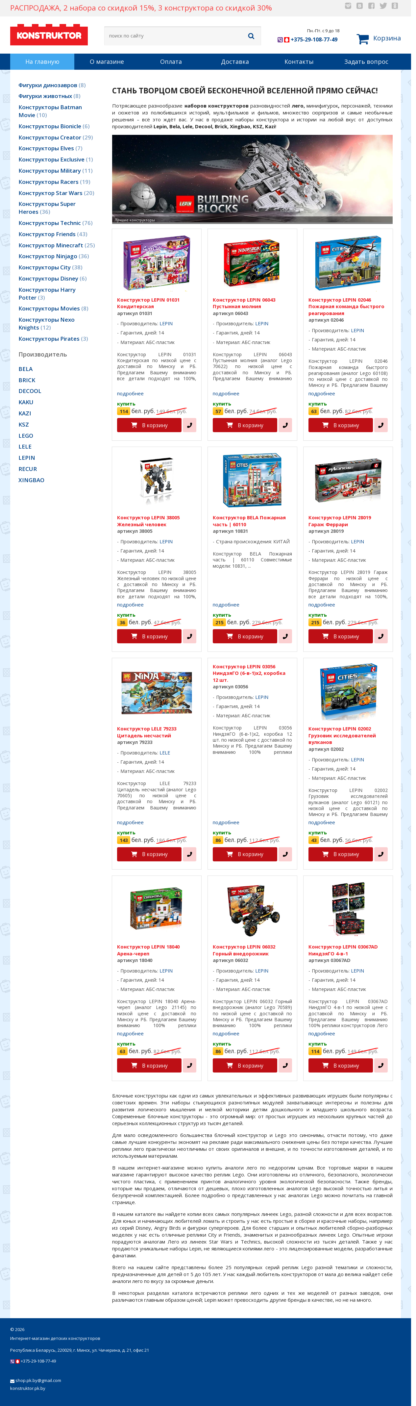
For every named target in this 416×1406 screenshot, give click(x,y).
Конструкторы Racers (54, 181)
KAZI (24, 413)
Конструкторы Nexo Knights (46, 323)
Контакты (299, 61)
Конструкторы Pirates (53, 338)
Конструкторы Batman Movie (50, 111)
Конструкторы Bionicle (54, 126)
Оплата (171, 61)
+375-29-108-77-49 (307, 39)
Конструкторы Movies (53, 308)
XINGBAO (31, 480)
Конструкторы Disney (52, 278)
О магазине (107, 61)
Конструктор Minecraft (56, 245)
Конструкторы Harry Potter (47, 293)
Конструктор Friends (52, 234)
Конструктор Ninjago (53, 256)
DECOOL (29, 391)
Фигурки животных (49, 96)
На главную (42, 61)
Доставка (235, 61)
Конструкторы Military (55, 170)
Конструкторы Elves (50, 148)
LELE (25, 446)
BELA (25, 369)
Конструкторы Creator (55, 137)
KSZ (23, 424)
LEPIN (26, 457)
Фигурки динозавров (52, 85)
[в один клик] (189, 425)
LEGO (25, 435)
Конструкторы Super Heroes (47, 207)
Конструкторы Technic (55, 223)
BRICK (26, 380)
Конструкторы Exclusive (55, 159)
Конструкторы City (50, 267)
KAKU (26, 402)
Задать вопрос (366, 61)
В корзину (155, 425)
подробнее (130, 393)
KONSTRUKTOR (49, 34)
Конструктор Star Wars (56, 193)
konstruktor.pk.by (27, 1388)
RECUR (27, 469)
